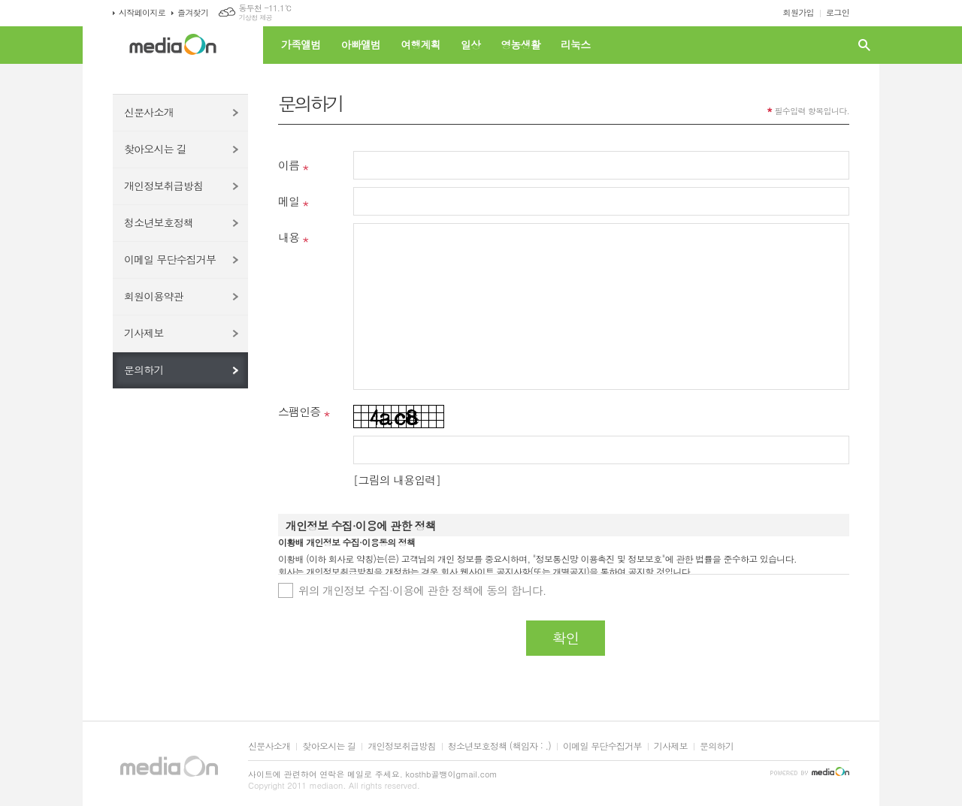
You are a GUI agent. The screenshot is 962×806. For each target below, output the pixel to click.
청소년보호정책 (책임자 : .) (499, 746)
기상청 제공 (255, 18)
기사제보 (144, 332)
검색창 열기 (864, 45)
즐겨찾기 (192, 12)
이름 (288, 165)
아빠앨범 (361, 44)
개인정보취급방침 (163, 185)
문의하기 (144, 369)
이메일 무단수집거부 (170, 259)
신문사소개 (149, 111)
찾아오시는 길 (155, 148)
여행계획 (420, 44)
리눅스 (575, 44)
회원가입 (798, 12)
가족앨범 (301, 44)
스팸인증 (299, 411)
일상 (470, 44)
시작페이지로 (142, 12)
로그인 (837, 12)
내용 (288, 237)
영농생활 (520, 44)
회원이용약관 (153, 295)
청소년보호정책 (158, 222)
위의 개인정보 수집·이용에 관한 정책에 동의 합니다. (422, 590)
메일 (288, 201)
